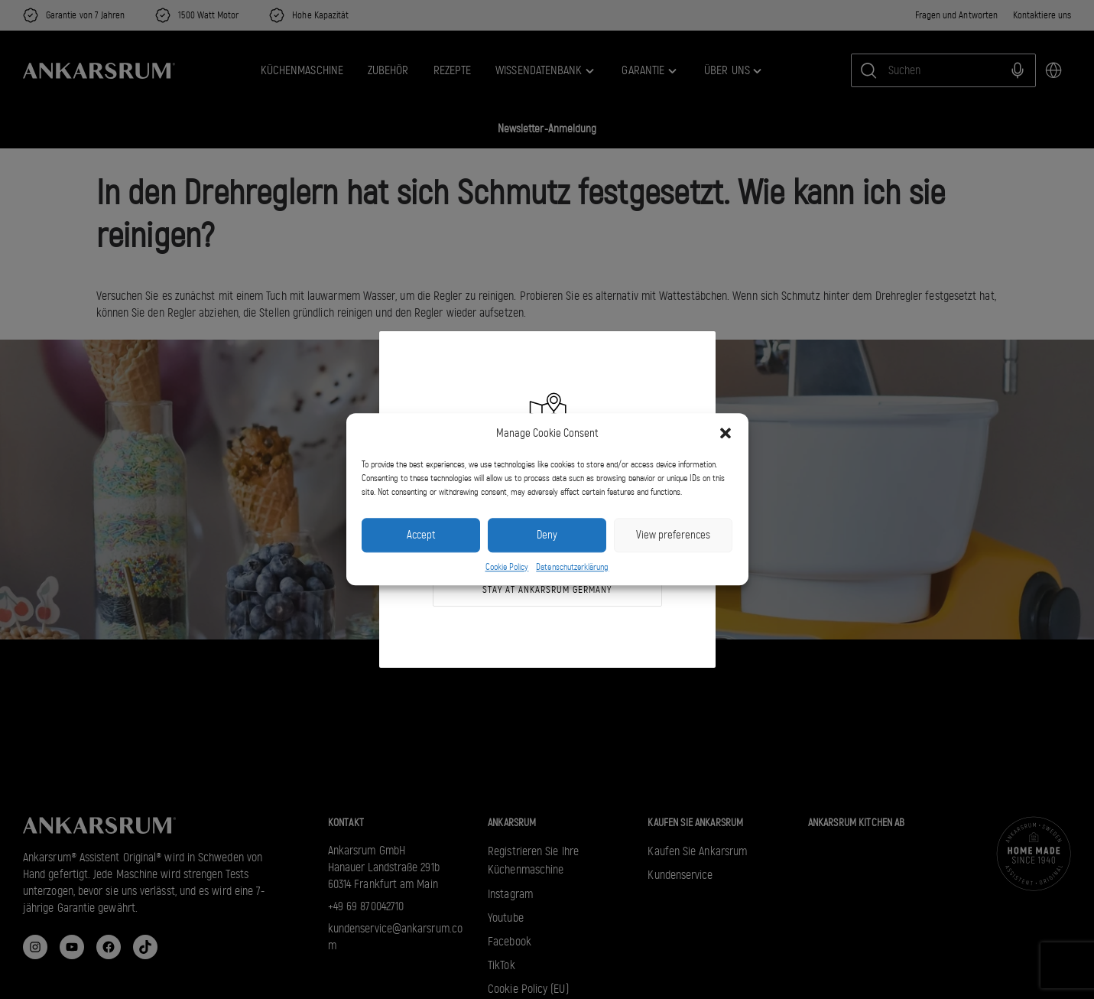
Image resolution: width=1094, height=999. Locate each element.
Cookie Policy (507, 566)
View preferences (673, 535)
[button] (725, 433)
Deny (547, 535)
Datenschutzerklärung (572, 566)
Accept (421, 535)
